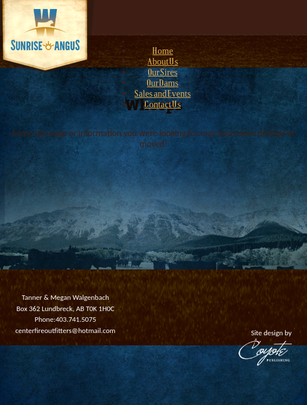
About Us (163, 62)
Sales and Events (163, 94)
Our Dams (162, 83)
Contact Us (163, 105)
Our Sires (162, 73)
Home (163, 51)
